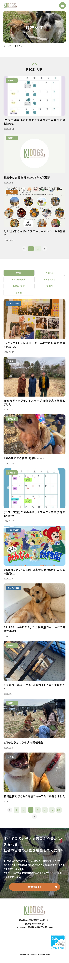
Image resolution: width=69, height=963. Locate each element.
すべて (19, 272)
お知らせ (50, 272)
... (52, 809)
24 (59, 809)
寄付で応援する (34, 886)
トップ (8, 46)
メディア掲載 (50, 279)
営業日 (49, 286)
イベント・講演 (19, 279)
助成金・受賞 (19, 286)
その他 (19, 292)
